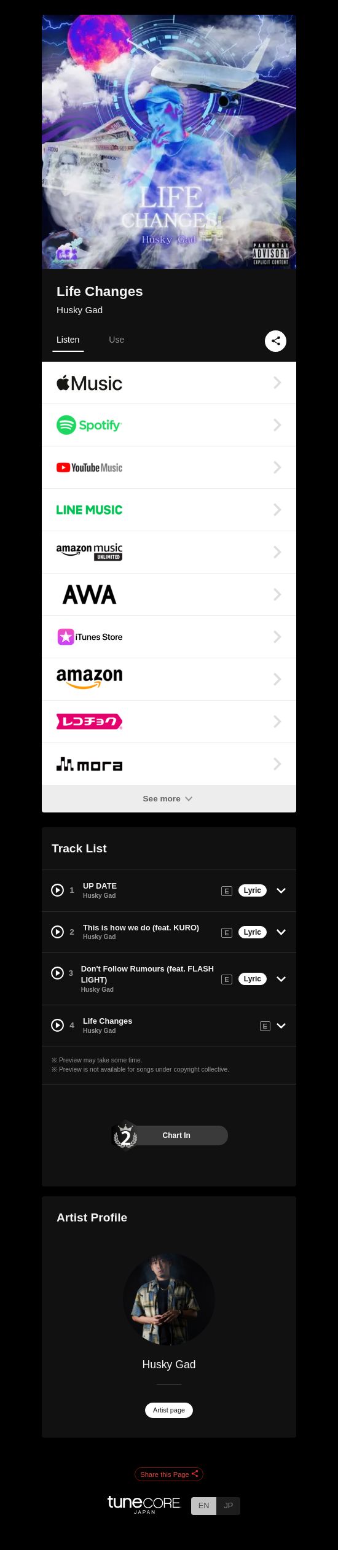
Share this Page (169, 1474)
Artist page (169, 1410)
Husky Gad (80, 310)
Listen (68, 340)
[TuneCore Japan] (144, 1510)
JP (228, 1505)
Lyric (252, 890)
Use (116, 340)
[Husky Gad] (169, 1299)
